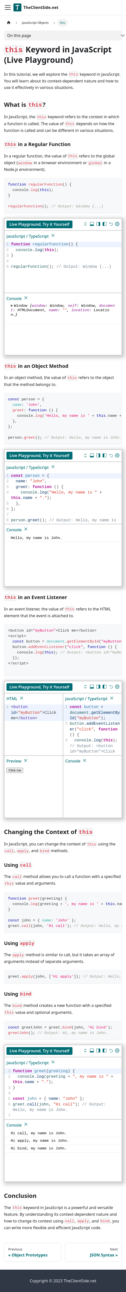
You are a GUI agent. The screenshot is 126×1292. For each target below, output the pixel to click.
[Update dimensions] (117, 224)
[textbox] (65, 255)
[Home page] (8, 23)
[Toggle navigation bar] (7, 7)
